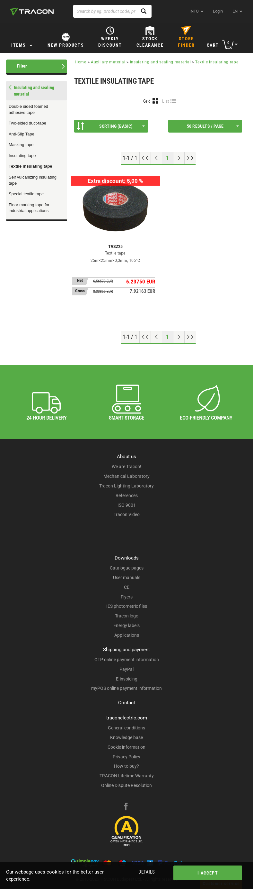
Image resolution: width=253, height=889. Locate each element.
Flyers (127, 596)
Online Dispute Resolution (126, 785)
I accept (207, 872)
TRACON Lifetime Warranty (127, 775)
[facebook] (126, 807)
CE (126, 587)
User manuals (126, 577)
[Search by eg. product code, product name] (112, 11)
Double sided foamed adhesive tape (28, 109)
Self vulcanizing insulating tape (33, 180)
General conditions (126, 727)
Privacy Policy (126, 756)
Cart (213, 45)
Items (18, 45)
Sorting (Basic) (111, 126)
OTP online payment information (126, 659)
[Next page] (179, 158)
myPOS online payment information (126, 688)
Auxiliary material (108, 62)
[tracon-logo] (31, 12)
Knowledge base (126, 737)
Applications (126, 635)
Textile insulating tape (30, 166)
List (165, 101)
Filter (22, 66)
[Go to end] (190, 158)
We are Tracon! (126, 466)
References (127, 495)
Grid (147, 101)
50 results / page (213, 126)
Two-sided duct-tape (27, 123)
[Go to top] (145, 158)
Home (80, 62)
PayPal (126, 669)
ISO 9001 (127, 505)
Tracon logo (126, 615)
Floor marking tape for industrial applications (29, 207)
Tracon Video (127, 514)
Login (218, 11)
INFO (194, 11)
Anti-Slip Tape (21, 134)
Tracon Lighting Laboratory (126, 485)
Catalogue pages (127, 567)
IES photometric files (126, 606)
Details (146, 872)
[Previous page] (156, 158)
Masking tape (21, 144)
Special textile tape (26, 193)
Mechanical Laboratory (126, 476)
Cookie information (126, 747)
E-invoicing (126, 678)
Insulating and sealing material (160, 62)
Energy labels (126, 625)
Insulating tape (22, 155)
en (235, 11)
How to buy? (126, 766)
